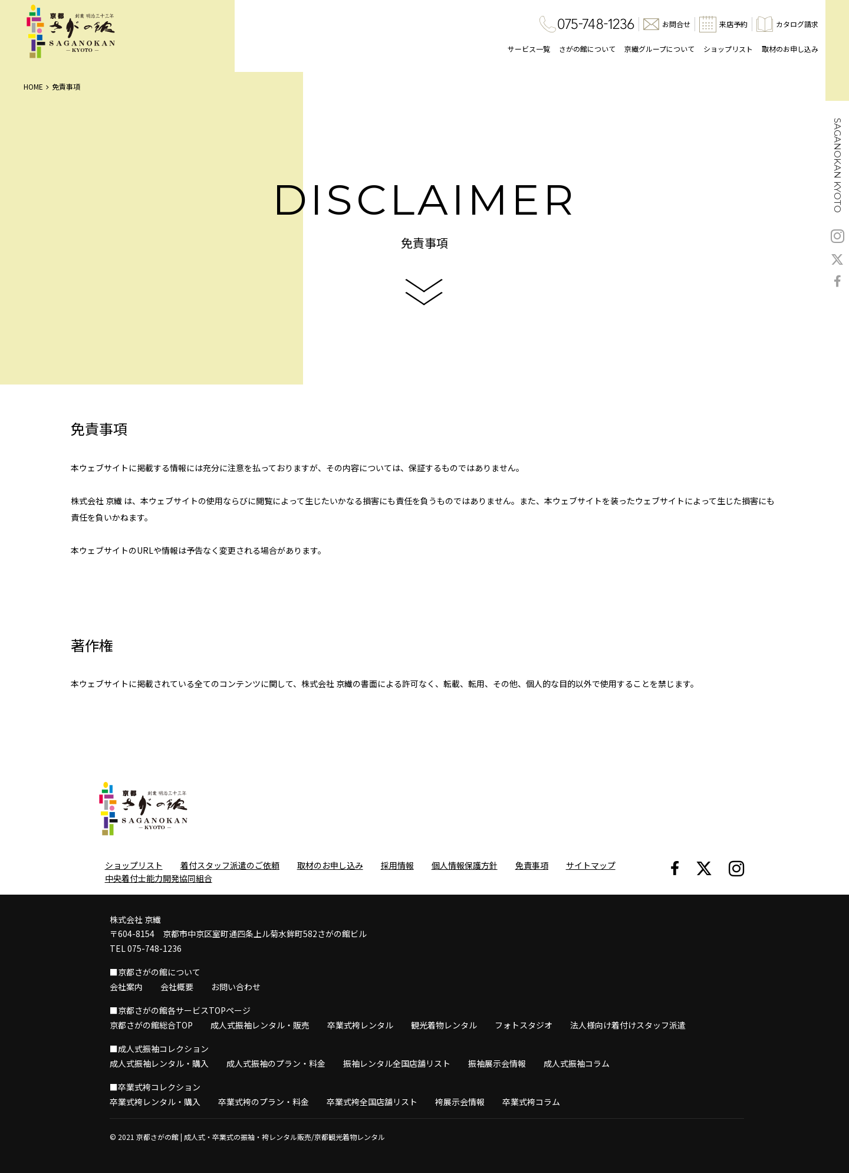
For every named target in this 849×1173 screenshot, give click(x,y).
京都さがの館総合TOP (151, 1025)
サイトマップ (591, 865)
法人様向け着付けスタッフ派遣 (628, 1025)
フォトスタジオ (523, 1025)
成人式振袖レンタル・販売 (260, 1025)
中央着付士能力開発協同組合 (158, 878)
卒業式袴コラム (531, 1102)
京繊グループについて (659, 49)
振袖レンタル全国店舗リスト (396, 1063)
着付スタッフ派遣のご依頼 (229, 865)
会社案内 (126, 987)
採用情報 (397, 865)
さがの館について (587, 49)
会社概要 (176, 987)
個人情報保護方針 (465, 865)
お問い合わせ (236, 987)
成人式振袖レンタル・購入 (159, 1063)
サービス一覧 (529, 49)
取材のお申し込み (790, 49)
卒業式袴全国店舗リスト (372, 1102)
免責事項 (531, 865)
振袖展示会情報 (497, 1063)
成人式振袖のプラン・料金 (275, 1063)
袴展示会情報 (460, 1102)
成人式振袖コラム (577, 1063)
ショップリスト (728, 49)
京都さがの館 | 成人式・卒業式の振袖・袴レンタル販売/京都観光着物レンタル (260, 1137)
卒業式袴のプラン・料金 (263, 1102)
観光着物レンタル (444, 1025)
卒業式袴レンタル (360, 1025)
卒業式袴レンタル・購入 (155, 1102)
